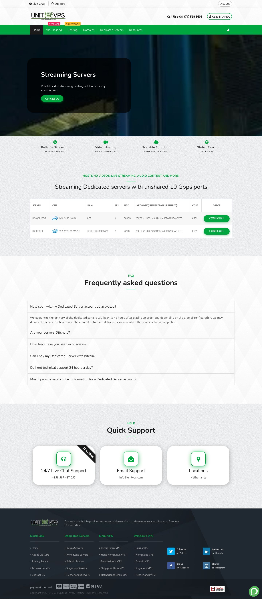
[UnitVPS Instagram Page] (206, 566)
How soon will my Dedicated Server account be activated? (73, 307)
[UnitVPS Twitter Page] (171, 551)
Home (37, 29)
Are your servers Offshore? (50, 333)
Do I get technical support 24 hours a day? (61, 368)
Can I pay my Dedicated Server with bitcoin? (62, 356)
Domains (88, 29)
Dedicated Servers (112, 29)
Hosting (72, 27)
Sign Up (225, 3)
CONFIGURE (216, 219)
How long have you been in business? (58, 344)
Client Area (219, 16)
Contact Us (52, 98)
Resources (135, 29)
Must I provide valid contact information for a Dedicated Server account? (83, 380)
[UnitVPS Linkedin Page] (206, 551)
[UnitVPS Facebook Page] (171, 566)
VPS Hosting (54, 27)
